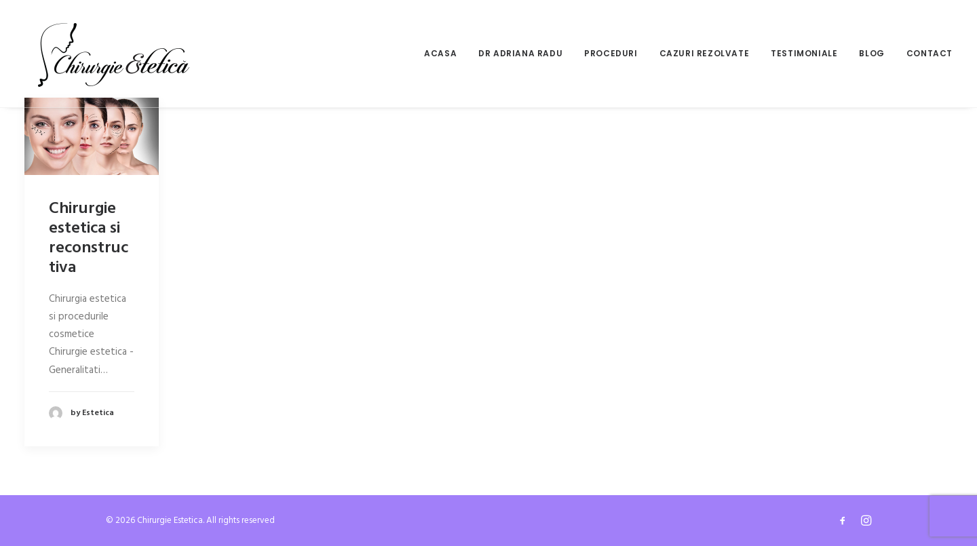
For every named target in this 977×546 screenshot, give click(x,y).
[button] (91, 136)
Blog (871, 53)
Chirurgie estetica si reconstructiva (88, 238)
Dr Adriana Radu (520, 53)
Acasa (440, 53)
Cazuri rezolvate (704, 53)
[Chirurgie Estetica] (113, 53)
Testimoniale (804, 53)
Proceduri (610, 53)
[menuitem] (445, 53)
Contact (929, 53)
